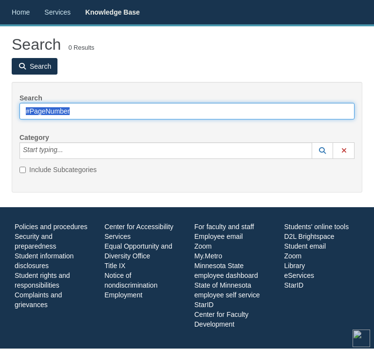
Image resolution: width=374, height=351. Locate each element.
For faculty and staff (224, 227)
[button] (322, 150)
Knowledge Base (112, 12)
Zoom (203, 246)
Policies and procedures (51, 227)
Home (21, 12)
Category (34, 137)
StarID (204, 305)
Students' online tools (316, 227)
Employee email (218, 236)
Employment (124, 295)
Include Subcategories (58, 170)
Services (57, 12)
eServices (299, 275)
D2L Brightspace (309, 236)
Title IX (115, 266)
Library (294, 266)
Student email (305, 246)
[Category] (68, 150)
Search (30, 98)
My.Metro (208, 256)
